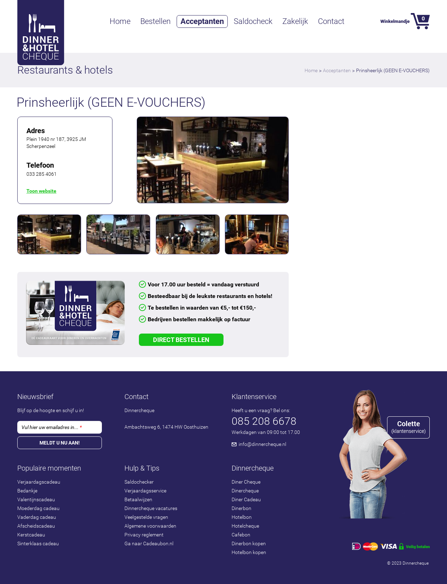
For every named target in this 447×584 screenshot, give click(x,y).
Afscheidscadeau (36, 526)
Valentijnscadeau (36, 499)
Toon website (41, 191)
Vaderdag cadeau (36, 517)
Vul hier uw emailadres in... (52, 427)
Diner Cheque (246, 482)
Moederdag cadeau (38, 508)
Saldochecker (139, 482)
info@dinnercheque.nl (262, 444)
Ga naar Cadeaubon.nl (148, 543)
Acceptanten (202, 21)
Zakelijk (295, 21)
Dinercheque (245, 490)
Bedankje (27, 490)
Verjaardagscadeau (38, 482)
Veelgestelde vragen (146, 517)
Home (120, 21)
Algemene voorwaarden (150, 526)
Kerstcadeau (31, 535)
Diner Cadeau (246, 499)
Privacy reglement (144, 535)
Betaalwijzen (138, 499)
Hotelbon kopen (249, 552)
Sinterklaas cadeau (38, 543)
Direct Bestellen (181, 339)
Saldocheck (253, 21)
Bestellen (155, 21)
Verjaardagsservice (145, 490)
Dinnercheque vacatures (150, 508)
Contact (331, 21)
